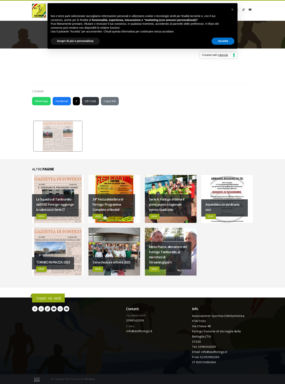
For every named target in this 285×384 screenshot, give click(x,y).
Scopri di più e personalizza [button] (75, 41)
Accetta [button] (223, 41)
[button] (232, 9)
